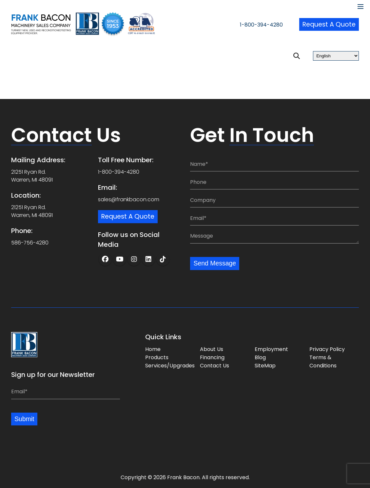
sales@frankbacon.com (128, 199)
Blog (260, 357)
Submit (24, 418)
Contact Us (214, 365)
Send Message (215, 263)
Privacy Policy (327, 349)
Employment (271, 349)
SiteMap (265, 365)
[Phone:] (274, 181)
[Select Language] (336, 56)
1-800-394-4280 (255, 25)
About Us (211, 349)
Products (156, 357)
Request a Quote (328, 24)
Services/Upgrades (170, 365)
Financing (212, 357)
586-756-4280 (30, 242)
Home (153, 349)
